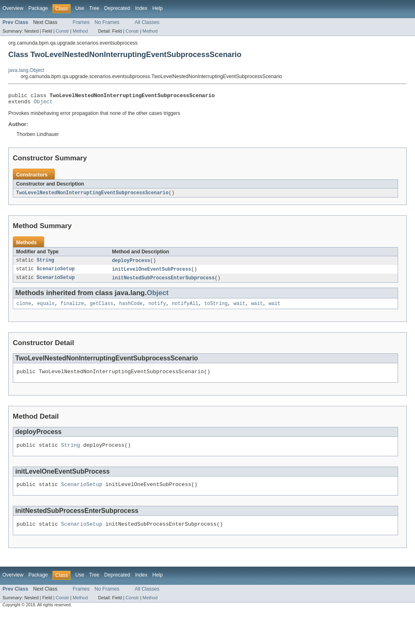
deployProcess (131, 263)
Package (38, 8)
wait (239, 308)
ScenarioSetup (56, 272)
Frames (81, 22)
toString (216, 308)
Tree (94, 8)
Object (43, 103)
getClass (101, 308)
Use (79, 8)
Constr (62, 31)
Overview (13, 8)
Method (80, 31)
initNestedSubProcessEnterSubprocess (163, 282)
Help (157, 8)
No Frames (106, 22)
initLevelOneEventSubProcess (151, 272)
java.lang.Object (26, 70)
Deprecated (117, 8)
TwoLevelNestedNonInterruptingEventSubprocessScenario (92, 195)
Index (141, 8)
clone (24, 308)
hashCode (131, 308)
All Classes (146, 22)
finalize (72, 308)
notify (157, 308)
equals (46, 308)
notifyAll (185, 308)
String (45, 263)
